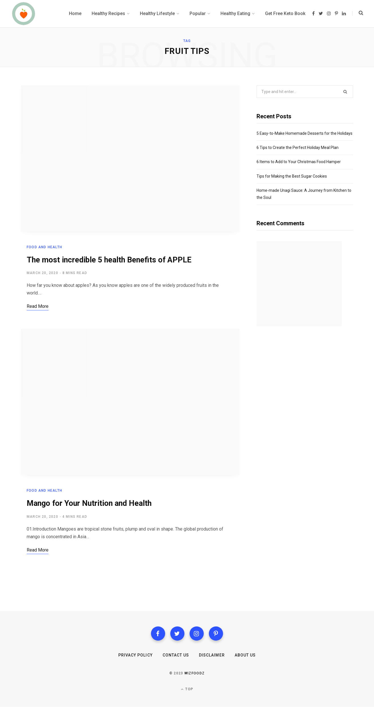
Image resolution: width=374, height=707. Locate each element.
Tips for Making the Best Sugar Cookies (292, 176)
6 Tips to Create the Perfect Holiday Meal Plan (298, 147)
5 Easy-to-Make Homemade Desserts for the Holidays (304, 133)
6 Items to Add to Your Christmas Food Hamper (299, 161)
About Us (245, 655)
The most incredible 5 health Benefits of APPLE (109, 259)
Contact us (176, 655)
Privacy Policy (135, 655)
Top (187, 689)
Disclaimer (212, 655)
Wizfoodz (194, 674)
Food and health (44, 247)
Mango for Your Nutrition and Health (89, 503)
